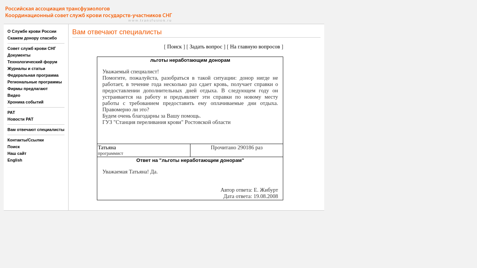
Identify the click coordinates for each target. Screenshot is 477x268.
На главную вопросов (255, 47)
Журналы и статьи (26, 68)
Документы (19, 55)
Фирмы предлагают (27, 88)
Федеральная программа (33, 75)
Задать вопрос (206, 47)
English (14, 160)
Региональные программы (34, 82)
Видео (13, 95)
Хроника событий (25, 102)
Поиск (13, 146)
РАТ (11, 112)
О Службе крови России (31, 31)
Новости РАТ (20, 119)
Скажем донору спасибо (32, 38)
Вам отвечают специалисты (35, 129)
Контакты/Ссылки (25, 140)
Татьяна (107, 147)
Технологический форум (32, 62)
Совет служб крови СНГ (31, 48)
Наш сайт (16, 153)
